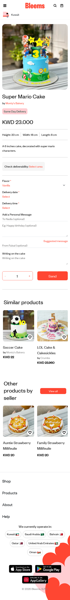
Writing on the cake (13, 253)
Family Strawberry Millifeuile (51, 445)
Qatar (17, 543)
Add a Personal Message (17, 214)
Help (6, 516)
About (7, 504)
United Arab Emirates (43, 543)
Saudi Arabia (34, 534)
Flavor (6, 181)
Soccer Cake (13, 347)
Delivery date (10, 192)
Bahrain (56, 534)
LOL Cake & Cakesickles (46, 350)
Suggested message (55, 241)
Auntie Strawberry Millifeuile (17, 445)
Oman (35, 552)
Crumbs (43, 357)
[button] (5, 5)
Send (53, 276)
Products (9, 492)
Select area (35, 166)
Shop (6, 480)
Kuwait (13, 534)
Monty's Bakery (15, 103)
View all (53, 391)
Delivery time (10, 203)
